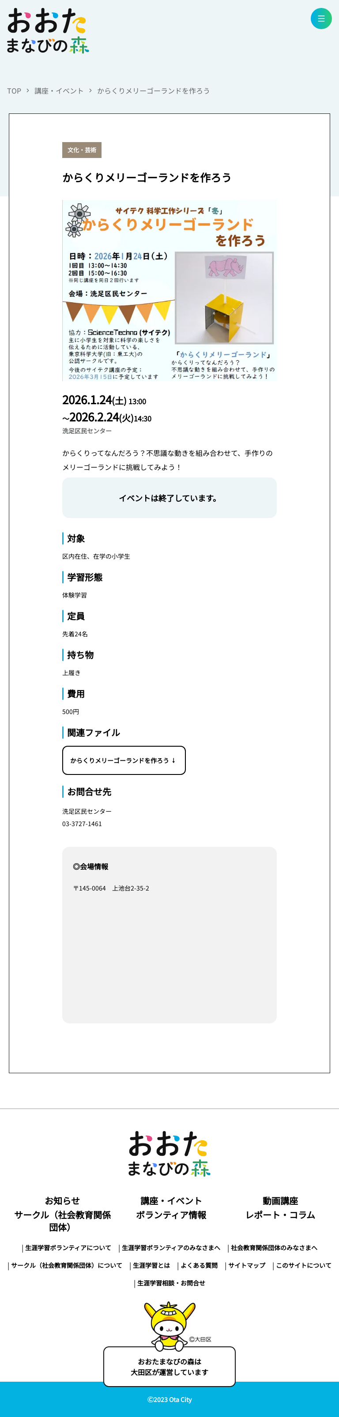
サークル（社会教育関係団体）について (66, 1265)
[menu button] (321, 18)
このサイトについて (303, 1265)
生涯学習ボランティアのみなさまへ (171, 1247)
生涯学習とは (151, 1265)
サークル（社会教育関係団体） (62, 1220)
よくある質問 (199, 1265)
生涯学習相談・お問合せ (171, 1282)
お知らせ (62, 1200)
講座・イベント (59, 90)
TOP (14, 90)
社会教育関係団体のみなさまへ (274, 1247)
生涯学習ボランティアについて (68, 1247)
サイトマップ (246, 1265)
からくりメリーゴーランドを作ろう (153, 90)
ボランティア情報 (171, 1214)
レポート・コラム (280, 1214)
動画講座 (280, 1200)
